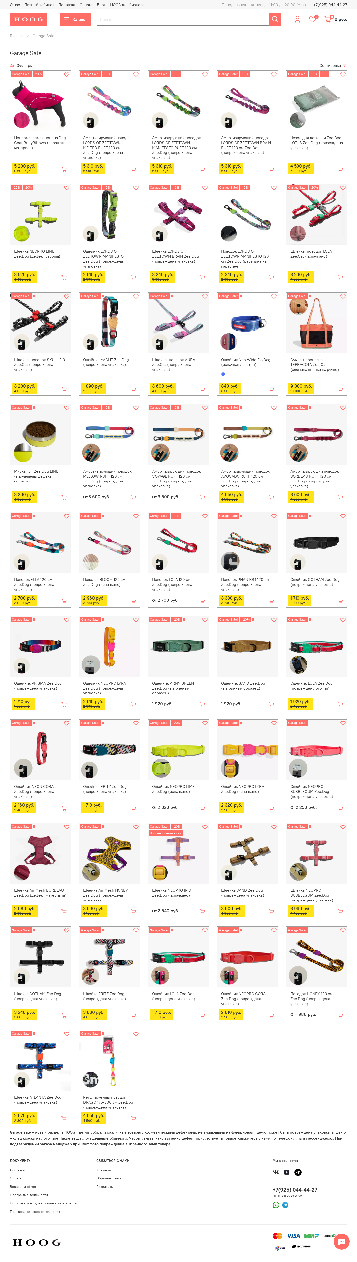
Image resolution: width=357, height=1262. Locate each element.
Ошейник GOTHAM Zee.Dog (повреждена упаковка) (315, 582)
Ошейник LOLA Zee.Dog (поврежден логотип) (311, 686)
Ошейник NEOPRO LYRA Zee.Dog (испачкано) (242, 789)
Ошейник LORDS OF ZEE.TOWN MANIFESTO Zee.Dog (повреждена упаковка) (103, 259)
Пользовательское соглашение (35, 1211)
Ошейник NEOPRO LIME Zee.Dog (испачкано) (173, 789)
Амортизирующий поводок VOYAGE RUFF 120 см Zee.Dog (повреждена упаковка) (176, 478)
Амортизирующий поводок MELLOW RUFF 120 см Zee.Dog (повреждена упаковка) (107, 478)
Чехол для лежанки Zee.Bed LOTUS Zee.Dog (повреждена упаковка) (316, 142)
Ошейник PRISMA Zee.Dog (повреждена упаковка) (38, 686)
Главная (17, 35)
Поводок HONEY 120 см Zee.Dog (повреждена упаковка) (311, 998)
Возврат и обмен (23, 1186)
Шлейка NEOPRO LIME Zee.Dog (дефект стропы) (37, 254)
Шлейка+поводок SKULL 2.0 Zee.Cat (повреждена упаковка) (39, 364)
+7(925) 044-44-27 (330, 4)
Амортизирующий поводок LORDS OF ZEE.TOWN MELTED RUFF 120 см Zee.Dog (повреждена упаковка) (107, 147)
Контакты (104, 1170)
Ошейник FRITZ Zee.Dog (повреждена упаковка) (105, 789)
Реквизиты (105, 1186)
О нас (15, 4)
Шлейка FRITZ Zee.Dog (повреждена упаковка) (104, 996)
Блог (101, 4)
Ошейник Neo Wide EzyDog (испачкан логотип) (245, 362)
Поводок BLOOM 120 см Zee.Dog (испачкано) (104, 582)
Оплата (86, 4)
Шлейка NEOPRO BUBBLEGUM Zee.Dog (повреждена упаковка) (311, 895)
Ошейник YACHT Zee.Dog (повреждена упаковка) (106, 362)
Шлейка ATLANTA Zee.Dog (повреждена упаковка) (37, 1100)
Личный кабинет (39, 4)
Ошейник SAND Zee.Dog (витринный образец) (243, 686)
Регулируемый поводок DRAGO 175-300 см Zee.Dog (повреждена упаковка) (108, 1102)
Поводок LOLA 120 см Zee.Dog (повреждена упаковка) (172, 584)
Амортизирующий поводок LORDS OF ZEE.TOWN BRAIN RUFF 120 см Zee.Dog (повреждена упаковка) (246, 145)
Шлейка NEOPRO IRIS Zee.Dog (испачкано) (171, 893)
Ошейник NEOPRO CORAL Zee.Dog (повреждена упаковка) (244, 998)
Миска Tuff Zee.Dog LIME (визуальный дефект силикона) (36, 476)
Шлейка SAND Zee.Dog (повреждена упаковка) (242, 893)
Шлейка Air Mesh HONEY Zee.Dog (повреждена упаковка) (105, 895)
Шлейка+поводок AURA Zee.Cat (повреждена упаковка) (173, 364)
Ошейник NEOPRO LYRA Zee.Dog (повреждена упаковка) (104, 688)
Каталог (75, 19)
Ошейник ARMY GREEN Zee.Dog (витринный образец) (173, 688)
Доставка (67, 4)
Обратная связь (108, 1178)
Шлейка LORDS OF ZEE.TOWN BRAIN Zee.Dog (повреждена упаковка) (175, 256)
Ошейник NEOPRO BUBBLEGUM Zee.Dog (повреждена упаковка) (311, 791)
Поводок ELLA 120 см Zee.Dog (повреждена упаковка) (34, 584)
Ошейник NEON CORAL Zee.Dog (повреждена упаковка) (35, 791)
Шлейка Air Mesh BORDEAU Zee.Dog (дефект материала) (40, 893)
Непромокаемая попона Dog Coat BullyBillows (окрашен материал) (40, 142)
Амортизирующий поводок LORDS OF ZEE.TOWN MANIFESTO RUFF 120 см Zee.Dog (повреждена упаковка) (176, 147)
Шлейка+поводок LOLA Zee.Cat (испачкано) (311, 254)
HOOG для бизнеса (127, 4)
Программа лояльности (29, 1195)
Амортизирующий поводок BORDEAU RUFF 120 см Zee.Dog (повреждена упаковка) (314, 478)
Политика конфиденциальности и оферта (43, 1203)
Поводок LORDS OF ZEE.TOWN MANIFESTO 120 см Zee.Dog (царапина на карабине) (245, 259)
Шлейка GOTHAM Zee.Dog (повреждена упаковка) (37, 996)
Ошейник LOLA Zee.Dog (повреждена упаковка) (173, 996)
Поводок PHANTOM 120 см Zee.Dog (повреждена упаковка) (245, 584)
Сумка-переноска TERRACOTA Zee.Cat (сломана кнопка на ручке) (314, 364)
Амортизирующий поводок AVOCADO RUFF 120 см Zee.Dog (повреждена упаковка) (245, 478)
